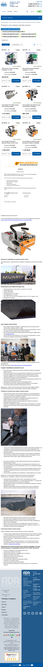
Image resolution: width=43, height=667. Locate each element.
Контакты (4, 612)
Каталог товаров (21, 18)
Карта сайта (12, 630)
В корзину (16, 80)
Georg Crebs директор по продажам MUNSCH (21, 365)
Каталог (4, 601)
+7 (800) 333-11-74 (36, 580)
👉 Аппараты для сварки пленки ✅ (28, 36)
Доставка (4, 604)
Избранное (15, 665)
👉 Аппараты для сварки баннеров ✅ (10, 36)
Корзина (28, 665)
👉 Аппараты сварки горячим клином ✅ (10, 29)
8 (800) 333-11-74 (33, 6)
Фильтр (5, 44)
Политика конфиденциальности (12, 632)
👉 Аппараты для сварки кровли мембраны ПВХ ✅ (13, 31)
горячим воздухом (10, 333)
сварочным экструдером (14, 544)
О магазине (5, 615)
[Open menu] (19, 11)
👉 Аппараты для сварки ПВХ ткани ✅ (10, 34)
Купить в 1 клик (6, 80)
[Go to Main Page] (26, 573)
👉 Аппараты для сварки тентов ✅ (28, 34)
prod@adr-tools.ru (37, 594)
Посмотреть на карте (26, 607)
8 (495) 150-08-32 (34, 4)
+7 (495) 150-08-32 (36, 574)
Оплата (3, 607)
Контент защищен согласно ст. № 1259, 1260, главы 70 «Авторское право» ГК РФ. (11, 649)
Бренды (4, 609)
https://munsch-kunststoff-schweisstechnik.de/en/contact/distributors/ (16, 219)
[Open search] (27, 11)
